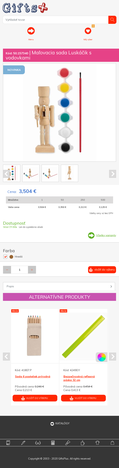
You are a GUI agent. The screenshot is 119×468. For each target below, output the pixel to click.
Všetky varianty (106, 235)
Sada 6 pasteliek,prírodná (32, 376)
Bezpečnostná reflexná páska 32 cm (79, 378)
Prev (6, 174)
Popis (10, 286)
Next (112, 174)
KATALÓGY (59, 423)
